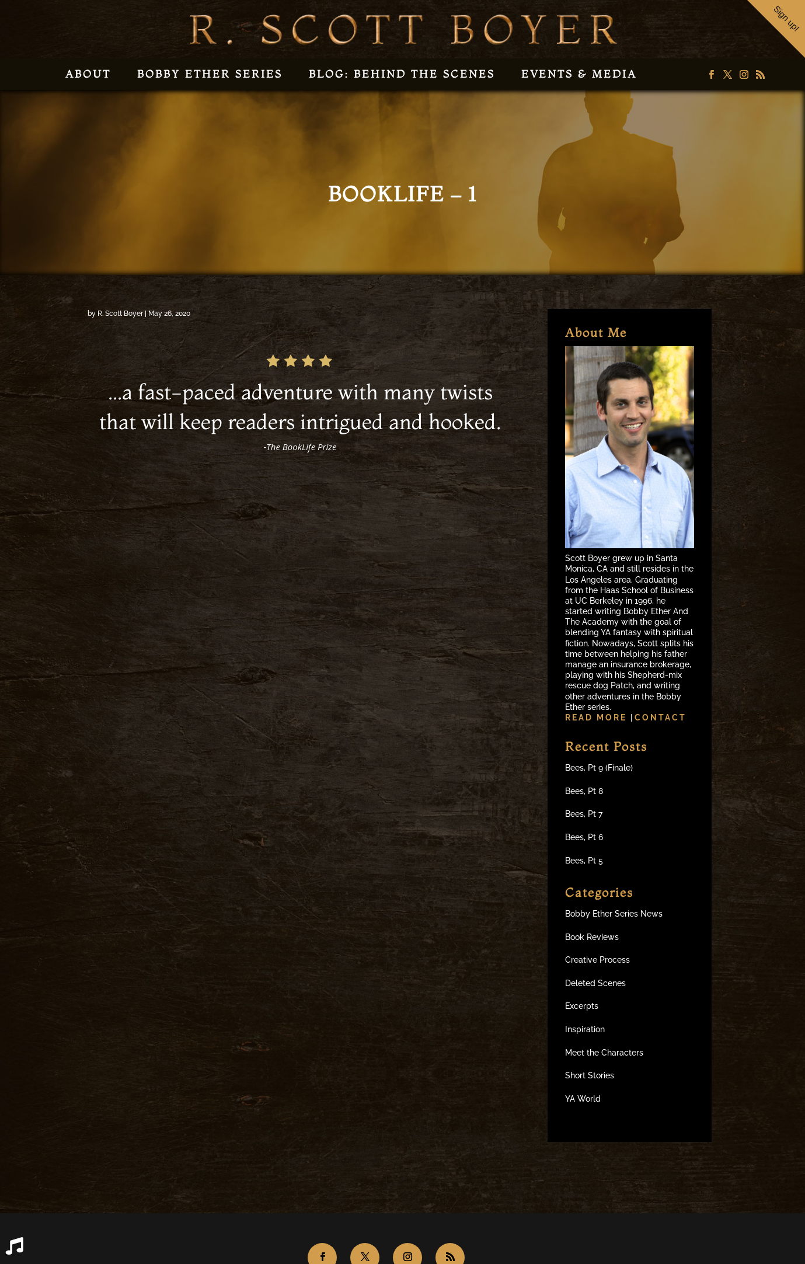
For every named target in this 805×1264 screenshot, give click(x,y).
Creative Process (597, 959)
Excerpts (581, 1006)
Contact (660, 717)
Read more (597, 717)
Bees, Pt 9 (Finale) (599, 767)
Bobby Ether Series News (614, 913)
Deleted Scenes (595, 983)
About (88, 74)
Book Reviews (592, 937)
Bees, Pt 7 (583, 814)
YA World (583, 1098)
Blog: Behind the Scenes (402, 74)
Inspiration (585, 1029)
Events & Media (579, 74)
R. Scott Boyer (120, 313)
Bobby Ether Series (210, 74)
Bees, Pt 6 (584, 837)
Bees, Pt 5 (584, 860)
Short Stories (589, 1075)
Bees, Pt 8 (584, 791)
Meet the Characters (604, 1052)
